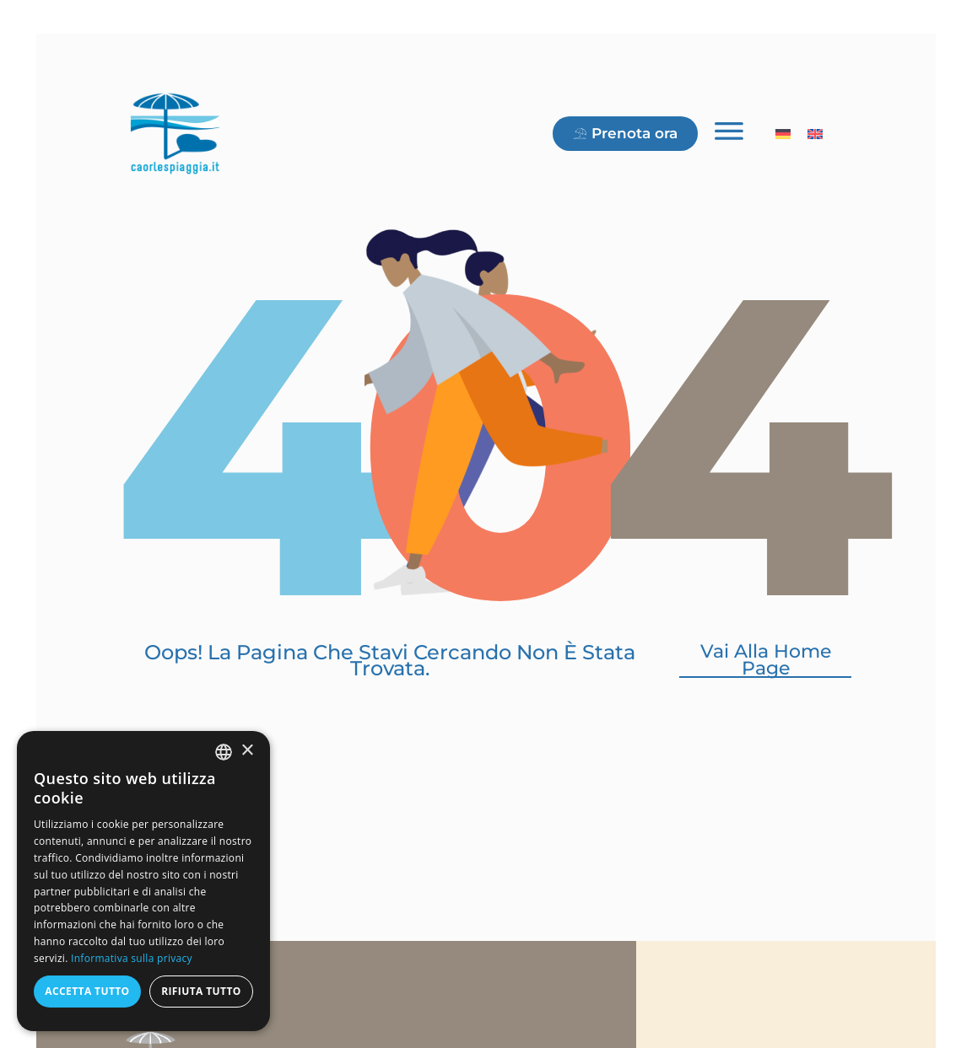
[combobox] (223, 752)
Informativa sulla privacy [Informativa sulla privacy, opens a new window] (131, 958)
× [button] (246, 750)
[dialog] (143, 881)
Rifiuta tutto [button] (201, 991)
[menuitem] (783, 125)
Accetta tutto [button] (87, 991)
